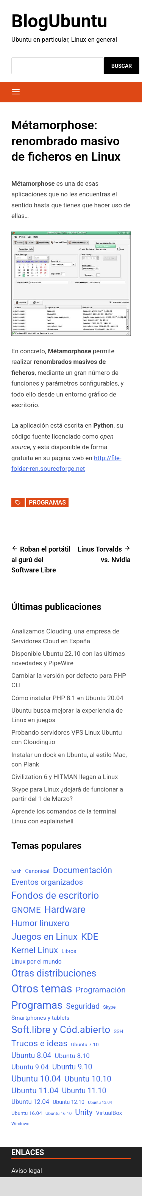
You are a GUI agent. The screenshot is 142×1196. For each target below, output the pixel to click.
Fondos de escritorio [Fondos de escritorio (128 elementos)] (55, 895)
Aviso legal (26, 1170)
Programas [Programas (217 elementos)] (36, 1005)
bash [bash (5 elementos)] (16, 871)
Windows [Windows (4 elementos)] (20, 1123)
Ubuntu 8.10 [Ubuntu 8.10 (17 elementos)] (72, 1056)
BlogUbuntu (59, 21)
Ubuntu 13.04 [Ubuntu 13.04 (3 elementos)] (100, 1102)
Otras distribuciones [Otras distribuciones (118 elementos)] (53, 973)
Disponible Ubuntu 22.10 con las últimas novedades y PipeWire (68, 658)
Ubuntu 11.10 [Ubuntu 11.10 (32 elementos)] (84, 1090)
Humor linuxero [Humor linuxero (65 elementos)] (40, 923)
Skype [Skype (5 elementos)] (109, 1007)
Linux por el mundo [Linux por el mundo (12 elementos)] (36, 961)
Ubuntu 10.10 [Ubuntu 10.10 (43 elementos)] (87, 1078)
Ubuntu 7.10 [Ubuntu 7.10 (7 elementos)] (85, 1044)
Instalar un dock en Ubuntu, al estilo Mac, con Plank (69, 759)
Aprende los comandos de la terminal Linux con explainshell (64, 816)
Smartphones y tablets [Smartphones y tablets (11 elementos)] (40, 1017)
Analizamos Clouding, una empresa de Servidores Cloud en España (65, 635)
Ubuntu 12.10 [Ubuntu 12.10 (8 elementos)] (68, 1102)
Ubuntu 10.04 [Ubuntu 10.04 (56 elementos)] (36, 1078)
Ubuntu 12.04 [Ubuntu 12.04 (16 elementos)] (30, 1101)
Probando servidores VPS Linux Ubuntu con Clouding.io (66, 737)
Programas (47, 502)
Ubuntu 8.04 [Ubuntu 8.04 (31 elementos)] (31, 1055)
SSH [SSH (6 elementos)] (118, 1031)
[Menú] (15, 92)
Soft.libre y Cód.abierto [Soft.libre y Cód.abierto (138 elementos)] (60, 1029)
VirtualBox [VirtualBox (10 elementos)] (109, 1113)
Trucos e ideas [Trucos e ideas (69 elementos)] (39, 1043)
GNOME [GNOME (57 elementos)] (26, 910)
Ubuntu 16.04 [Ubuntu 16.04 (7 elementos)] (26, 1113)
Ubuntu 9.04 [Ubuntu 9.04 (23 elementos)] (29, 1067)
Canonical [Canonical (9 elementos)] (37, 871)
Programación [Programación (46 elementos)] (101, 989)
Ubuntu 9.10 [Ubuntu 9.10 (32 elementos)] (72, 1067)
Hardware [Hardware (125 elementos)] (65, 909)
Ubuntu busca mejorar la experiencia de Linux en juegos (67, 715)
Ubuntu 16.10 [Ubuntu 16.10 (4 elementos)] (58, 1113)
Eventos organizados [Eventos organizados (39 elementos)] (47, 882)
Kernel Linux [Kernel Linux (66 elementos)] (34, 950)
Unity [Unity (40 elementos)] (83, 1112)
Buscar (121, 66)
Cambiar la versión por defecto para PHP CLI (68, 680)
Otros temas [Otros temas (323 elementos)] (41, 988)
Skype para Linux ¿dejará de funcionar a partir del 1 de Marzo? (67, 794)
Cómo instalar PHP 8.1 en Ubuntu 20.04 (67, 698)
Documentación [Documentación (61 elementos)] (82, 870)
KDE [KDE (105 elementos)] (89, 936)
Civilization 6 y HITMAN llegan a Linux (64, 777)
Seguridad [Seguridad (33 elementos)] (83, 1006)
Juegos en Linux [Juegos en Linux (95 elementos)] (44, 936)
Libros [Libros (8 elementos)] (68, 951)
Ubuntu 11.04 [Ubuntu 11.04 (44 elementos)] (34, 1090)
